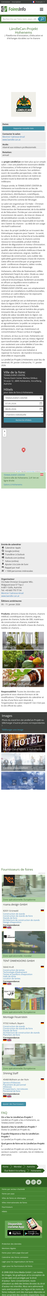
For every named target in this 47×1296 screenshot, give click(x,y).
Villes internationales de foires (14, 1202)
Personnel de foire (11, 1091)
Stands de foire (10, 918)
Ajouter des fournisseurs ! (13, 1104)
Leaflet (18, 471)
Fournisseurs (7, 1207)
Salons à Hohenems (13, 484)
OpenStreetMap (30, 471)
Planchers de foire (11, 1034)
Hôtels (4, 1211)
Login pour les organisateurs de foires (17, 1262)
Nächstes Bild (44, 942)
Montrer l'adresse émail (13, 136)
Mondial (17, 1166)
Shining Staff (10, 1073)
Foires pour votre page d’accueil (15, 1253)
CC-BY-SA (43, 471)
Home (5, 1166)
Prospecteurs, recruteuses (15, 1089)
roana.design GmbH (15, 904)
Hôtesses (7, 1087)
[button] (23, 450)
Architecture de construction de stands (21, 920)
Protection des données (11, 1244)
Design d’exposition (12, 922)
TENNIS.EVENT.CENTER (14, 475)
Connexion (5, 2)
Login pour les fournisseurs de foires (17, 1266)
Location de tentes (11, 978)
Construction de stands (14, 913)
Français (40, 2)
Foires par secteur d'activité (13, 1189)
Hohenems (36, 1170)
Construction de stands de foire (18, 916)
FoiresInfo (13, 9)
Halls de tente (9, 976)
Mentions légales (9, 1248)
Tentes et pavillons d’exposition (17, 974)
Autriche (31, 1166)
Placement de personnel (14, 1084)
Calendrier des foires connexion (15, 1257)
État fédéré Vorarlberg (14, 1170)
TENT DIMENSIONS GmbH (19, 960)
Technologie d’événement (15, 972)
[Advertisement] (23, 64)
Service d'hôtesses (11, 1082)
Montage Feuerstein (15, 1017)
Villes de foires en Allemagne (14, 1198)
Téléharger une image (12, 729)
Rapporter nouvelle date (23, 128)
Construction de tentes (14, 970)
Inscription (16, 2)
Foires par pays (8, 1193)
